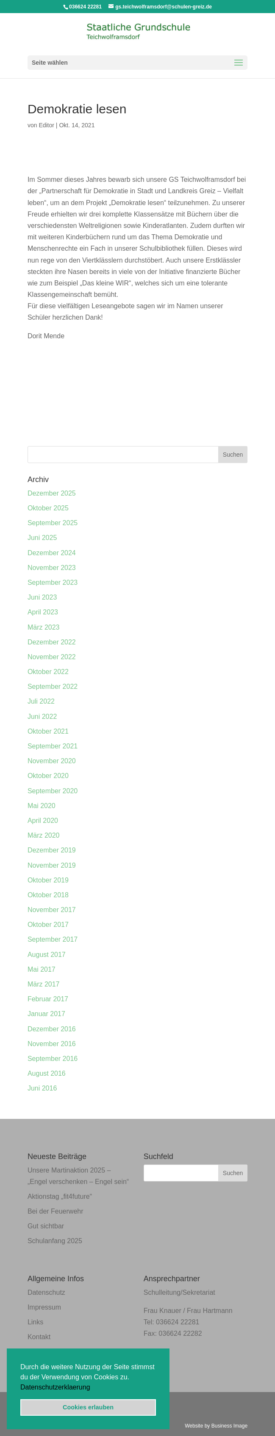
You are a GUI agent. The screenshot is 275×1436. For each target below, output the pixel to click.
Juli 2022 (41, 701)
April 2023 (43, 612)
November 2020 (52, 761)
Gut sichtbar (46, 1226)
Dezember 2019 (52, 850)
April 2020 (43, 820)
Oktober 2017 (48, 924)
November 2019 (52, 865)
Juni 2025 (42, 537)
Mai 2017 (42, 969)
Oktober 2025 (48, 508)
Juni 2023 (42, 597)
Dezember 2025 (52, 493)
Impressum (44, 1307)
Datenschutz (46, 1292)
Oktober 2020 (48, 775)
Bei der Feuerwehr (55, 1211)
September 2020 (53, 791)
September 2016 (53, 1058)
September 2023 (53, 582)
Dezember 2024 (52, 552)
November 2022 (52, 656)
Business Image (229, 1426)
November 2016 (52, 1043)
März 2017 (44, 984)
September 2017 (53, 939)
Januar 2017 (46, 1013)
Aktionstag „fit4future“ (60, 1196)
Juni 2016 (42, 1088)
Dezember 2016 (52, 1029)
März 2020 (44, 835)
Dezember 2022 (52, 642)
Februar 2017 (48, 999)
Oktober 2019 (48, 880)
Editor (46, 125)
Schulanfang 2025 (55, 1240)
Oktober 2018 (48, 895)
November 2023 (52, 567)
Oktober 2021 (48, 731)
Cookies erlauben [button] (88, 1407)
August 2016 (47, 1073)
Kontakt (39, 1336)
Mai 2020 (42, 805)
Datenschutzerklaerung (55, 1387)
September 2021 (53, 746)
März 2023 (44, 627)
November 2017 (52, 909)
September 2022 (53, 686)
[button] (93, 1388)
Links (35, 1322)
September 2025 (53, 522)
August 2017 (47, 954)
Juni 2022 (42, 716)
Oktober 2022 (48, 671)
